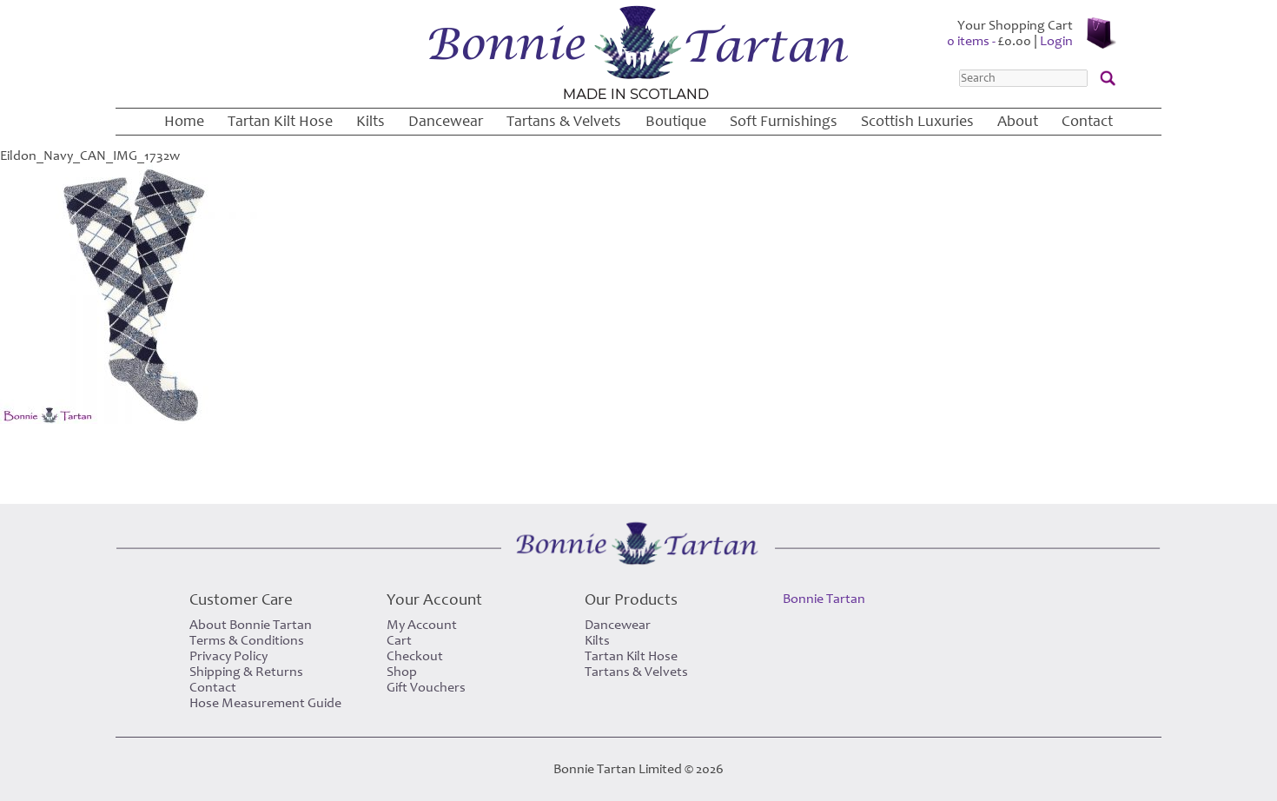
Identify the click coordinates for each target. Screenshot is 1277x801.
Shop (402, 671)
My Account (422, 624)
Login (1056, 41)
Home (184, 121)
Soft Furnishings (783, 121)
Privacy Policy (228, 656)
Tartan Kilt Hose (280, 121)
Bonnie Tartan (824, 598)
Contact (1087, 121)
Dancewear (445, 121)
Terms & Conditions (246, 640)
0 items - (989, 41)
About (1017, 121)
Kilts (370, 121)
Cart (399, 640)
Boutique (675, 121)
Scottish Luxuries (917, 121)
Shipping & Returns (246, 671)
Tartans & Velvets (563, 121)
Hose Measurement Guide (265, 703)
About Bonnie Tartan (250, 624)
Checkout (415, 656)
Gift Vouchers (426, 687)
